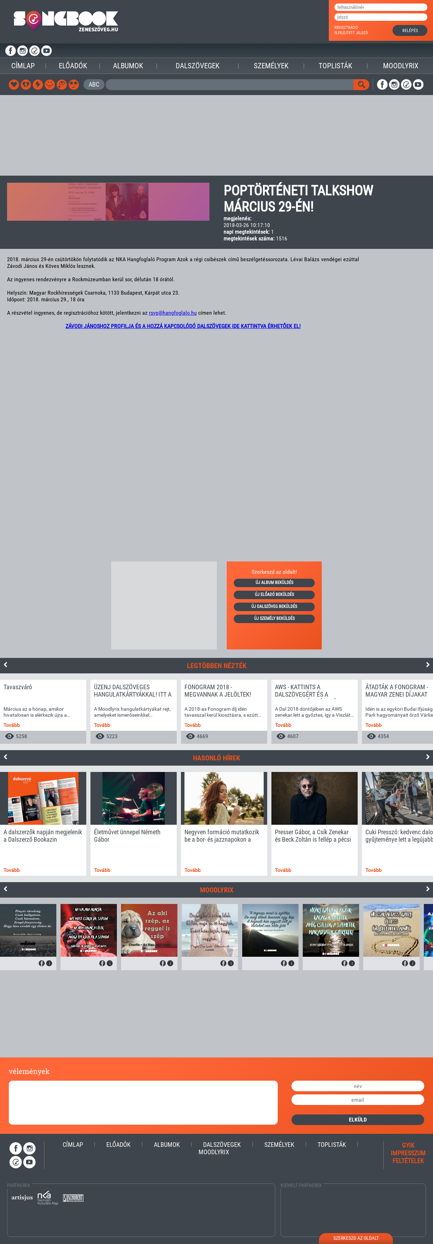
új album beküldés (274, 582)
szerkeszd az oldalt (356, 1238)
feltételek (408, 1160)
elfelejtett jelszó (351, 33)
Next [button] (427, 665)
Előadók (73, 66)
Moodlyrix (401, 66)
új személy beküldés (274, 618)
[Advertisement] (216, 135)
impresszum (408, 1153)
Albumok (128, 66)
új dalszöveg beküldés (274, 606)
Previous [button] (5, 665)
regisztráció (346, 27)
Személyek (271, 66)
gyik (408, 1145)
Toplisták (335, 66)
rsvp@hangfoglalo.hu (173, 312)
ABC (94, 84)
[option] (43, 712)
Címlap (23, 66)
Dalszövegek (197, 66)
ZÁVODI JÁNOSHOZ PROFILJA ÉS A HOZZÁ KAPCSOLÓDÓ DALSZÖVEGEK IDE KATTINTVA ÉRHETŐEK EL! (183, 326)
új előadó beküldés (274, 594)
